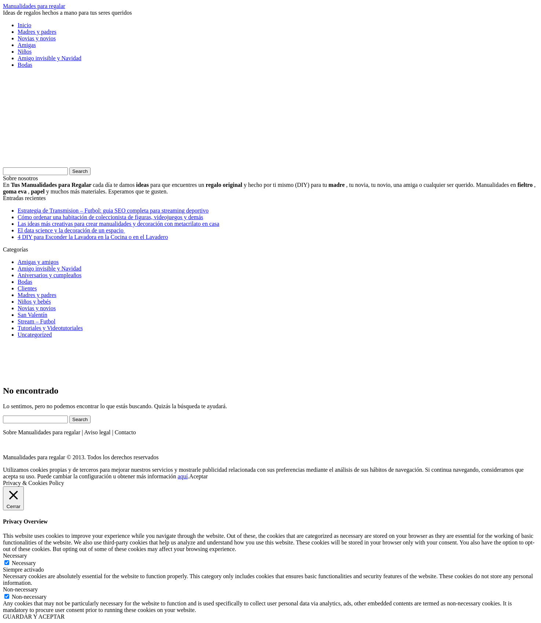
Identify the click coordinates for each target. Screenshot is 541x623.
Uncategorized (35, 335)
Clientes (27, 288)
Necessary (24, 563)
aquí (183, 476)
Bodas (25, 65)
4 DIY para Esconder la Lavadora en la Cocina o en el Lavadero (93, 237)
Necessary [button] (15, 556)
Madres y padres (37, 32)
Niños (25, 51)
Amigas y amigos (38, 262)
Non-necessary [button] (20, 589)
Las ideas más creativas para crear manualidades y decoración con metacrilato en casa (118, 224)
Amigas (27, 45)
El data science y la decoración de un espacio (71, 230)
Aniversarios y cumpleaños (49, 275)
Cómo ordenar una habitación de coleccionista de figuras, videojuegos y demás (110, 217)
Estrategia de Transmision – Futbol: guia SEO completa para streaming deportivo (113, 210)
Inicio (24, 25)
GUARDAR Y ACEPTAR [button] (34, 616)
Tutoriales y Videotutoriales (50, 328)
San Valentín (32, 315)
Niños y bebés (34, 301)
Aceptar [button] (198, 476)
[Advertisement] (58, 120)
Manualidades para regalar (34, 6)
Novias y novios (37, 38)
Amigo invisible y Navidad (49, 58)
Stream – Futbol (36, 321)
